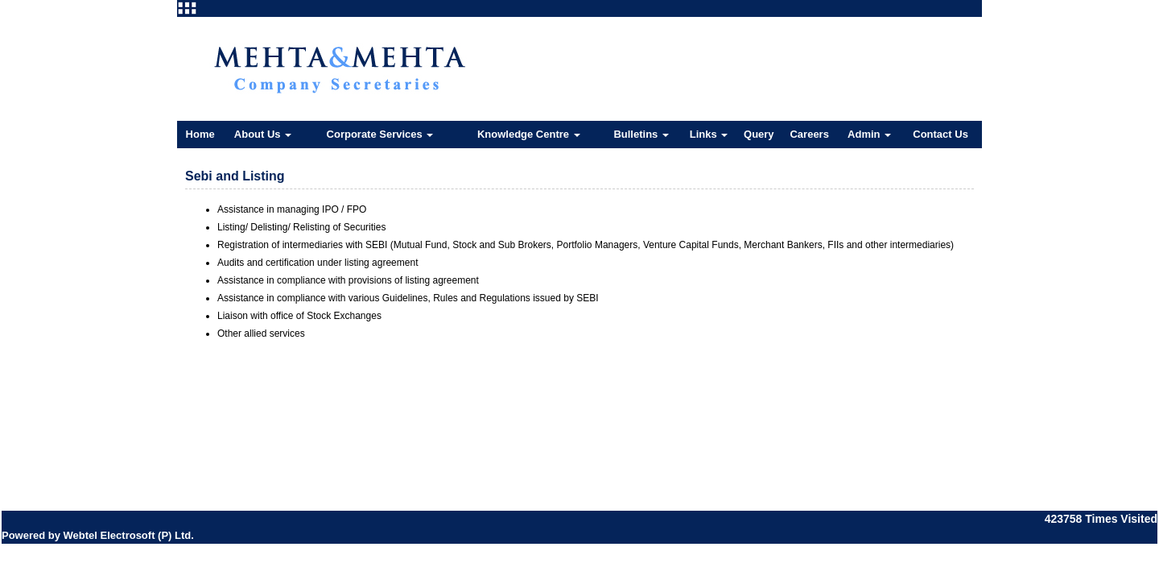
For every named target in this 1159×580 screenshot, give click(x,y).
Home (200, 134)
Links (709, 134)
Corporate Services (380, 134)
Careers (809, 134)
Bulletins (641, 134)
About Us (262, 134)
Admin (869, 134)
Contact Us (940, 134)
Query (759, 134)
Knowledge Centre (528, 134)
